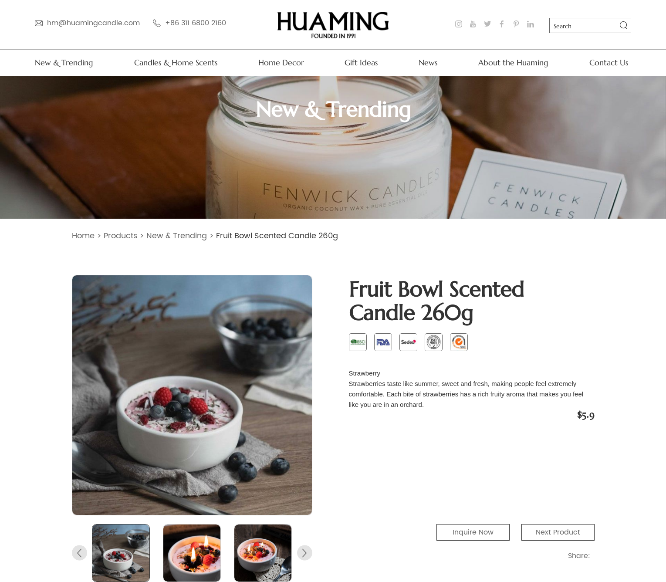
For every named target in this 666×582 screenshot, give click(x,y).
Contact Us (608, 63)
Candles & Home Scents (175, 63)
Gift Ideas (361, 63)
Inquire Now (473, 532)
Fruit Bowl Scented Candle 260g (277, 236)
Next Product (558, 532)
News (428, 63)
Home (83, 236)
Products (120, 236)
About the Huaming (513, 63)
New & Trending (64, 63)
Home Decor (281, 63)
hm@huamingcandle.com (93, 23)
